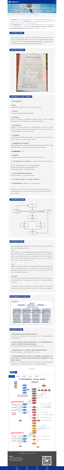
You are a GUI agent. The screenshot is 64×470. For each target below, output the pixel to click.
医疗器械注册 (14, 19)
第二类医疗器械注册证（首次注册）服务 (31, 14)
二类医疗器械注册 (25, 21)
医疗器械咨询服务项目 (20, 14)
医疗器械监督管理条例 (16, 24)
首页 (14, 14)
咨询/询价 (13, 372)
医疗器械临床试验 (15, 151)
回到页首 (17, 468)
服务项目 (27, 468)
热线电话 (47, 468)
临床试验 (16, 145)
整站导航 (10, 461)
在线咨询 (37, 468)
